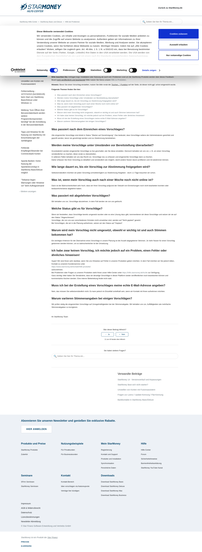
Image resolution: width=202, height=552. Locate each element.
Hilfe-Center (146, 450)
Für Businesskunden (69, 454)
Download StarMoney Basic (112, 482)
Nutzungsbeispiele (72, 443)
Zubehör (24, 454)
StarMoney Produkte (29, 450)
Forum (143, 454)
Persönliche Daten (108, 468)
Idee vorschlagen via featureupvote (75, 486)
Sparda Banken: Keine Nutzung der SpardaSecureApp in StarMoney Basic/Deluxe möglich (32, 167)
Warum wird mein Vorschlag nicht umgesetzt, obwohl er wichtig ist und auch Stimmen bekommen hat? (98, 112)
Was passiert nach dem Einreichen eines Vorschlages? (79, 95)
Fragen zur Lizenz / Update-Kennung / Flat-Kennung (140, 395)
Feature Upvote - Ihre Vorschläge (30, 72)
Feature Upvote (86, 69)
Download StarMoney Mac (111, 491)
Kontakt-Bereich (67, 482)
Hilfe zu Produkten (118, 80)
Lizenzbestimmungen (30, 517)
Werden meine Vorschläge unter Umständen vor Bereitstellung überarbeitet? (88, 98)
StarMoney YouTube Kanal (152, 468)
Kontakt (65, 475)
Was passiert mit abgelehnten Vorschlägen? (75, 107)
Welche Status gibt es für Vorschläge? (72, 110)
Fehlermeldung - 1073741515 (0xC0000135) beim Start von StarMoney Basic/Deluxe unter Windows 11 (33, 97)
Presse (25, 542)
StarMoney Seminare (29, 486)
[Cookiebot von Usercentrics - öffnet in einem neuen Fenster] (18, 45)
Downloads (107, 475)
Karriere (26, 546)
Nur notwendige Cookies (178, 29)
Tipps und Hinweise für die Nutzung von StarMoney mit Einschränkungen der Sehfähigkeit (33, 136)
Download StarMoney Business (113, 495)
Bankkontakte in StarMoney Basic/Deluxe (136, 400)
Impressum (26, 503)
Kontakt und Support (109, 454)
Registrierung (106, 450)
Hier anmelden (36, 429)
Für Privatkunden (68, 450)
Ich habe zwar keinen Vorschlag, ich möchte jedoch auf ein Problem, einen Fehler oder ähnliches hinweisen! (100, 115)
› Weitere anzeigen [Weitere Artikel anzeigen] (28, 191)
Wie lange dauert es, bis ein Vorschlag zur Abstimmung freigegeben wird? (87, 101)
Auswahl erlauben (179, 19)
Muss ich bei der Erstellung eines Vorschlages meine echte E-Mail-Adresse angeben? (91, 118)
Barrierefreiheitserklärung (151, 463)
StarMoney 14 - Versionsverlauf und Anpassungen (139, 380)
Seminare (26, 475)
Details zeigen (149, 45)
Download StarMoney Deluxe (113, 486)
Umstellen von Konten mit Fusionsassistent (32, 82)
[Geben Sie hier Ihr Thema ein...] (114, 356)
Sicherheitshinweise (149, 459)
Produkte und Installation (111, 459)
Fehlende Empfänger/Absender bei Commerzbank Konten (32, 151)
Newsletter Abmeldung (31, 521)
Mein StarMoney (110, 443)
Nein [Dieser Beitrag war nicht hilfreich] (123, 334)
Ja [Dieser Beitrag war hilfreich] (109, 334)
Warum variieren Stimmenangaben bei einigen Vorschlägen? (81, 121)
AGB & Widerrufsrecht (30, 508)
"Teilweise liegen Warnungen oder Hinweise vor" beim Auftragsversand (32, 183)
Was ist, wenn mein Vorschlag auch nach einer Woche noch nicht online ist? (88, 104)
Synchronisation (107, 463)
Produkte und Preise (33, 443)
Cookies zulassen (178, 8)
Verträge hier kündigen (70, 491)
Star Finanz (52, 537)
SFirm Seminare (27, 482)
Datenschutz (26, 512)
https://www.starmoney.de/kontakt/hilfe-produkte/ (71, 267)
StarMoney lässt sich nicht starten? (32, 62)
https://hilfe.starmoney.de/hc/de (135, 273)
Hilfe (143, 443)
